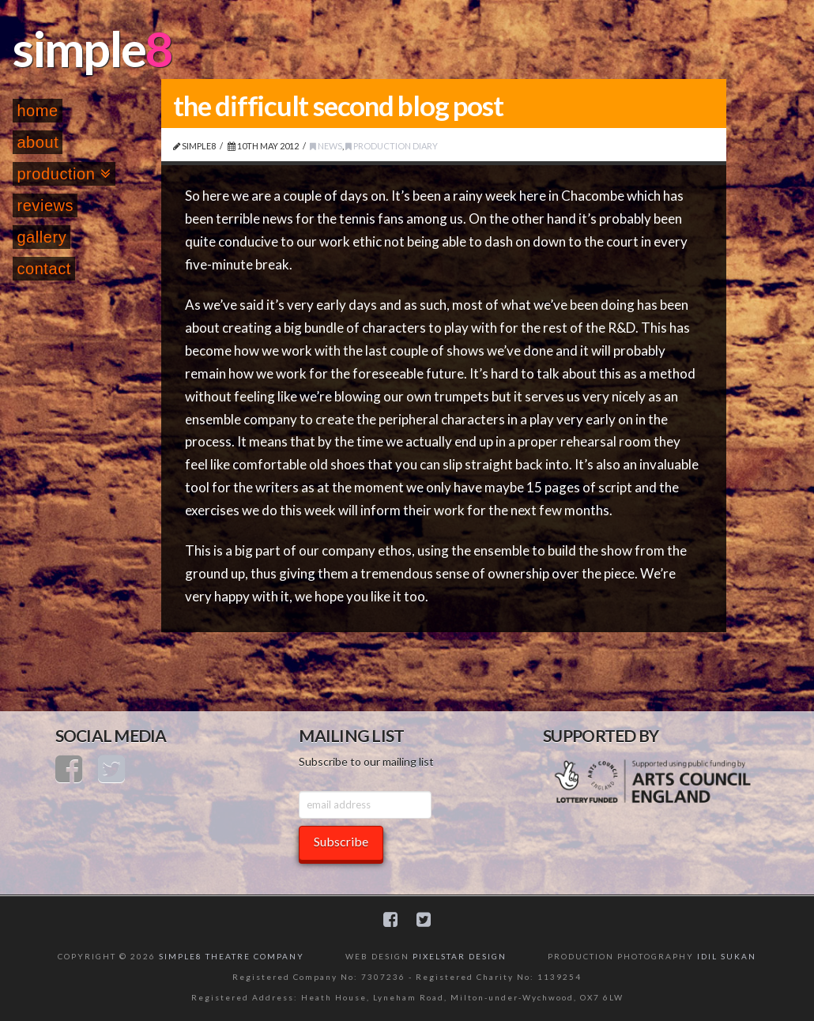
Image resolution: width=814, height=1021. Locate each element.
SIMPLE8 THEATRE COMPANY (231, 956)
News (326, 146)
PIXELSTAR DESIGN (460, 956)
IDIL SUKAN (726, 956)
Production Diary (391, 146)
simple (79, 48)
